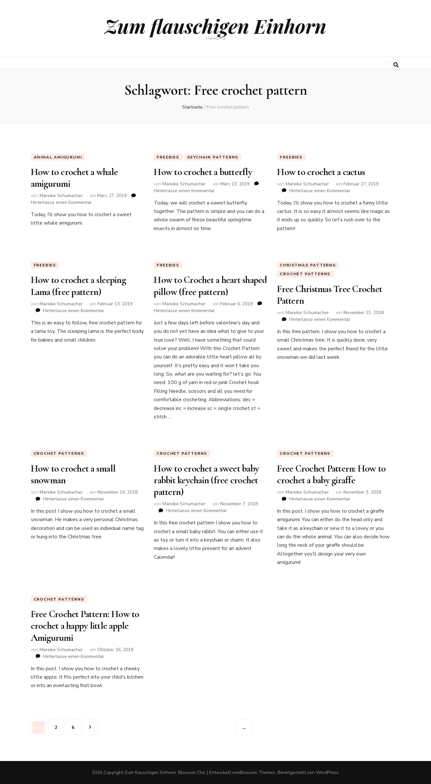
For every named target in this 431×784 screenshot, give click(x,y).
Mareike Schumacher (61, 196)
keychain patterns (213, 157)
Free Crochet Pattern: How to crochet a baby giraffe (331, 474)
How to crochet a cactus (321, 172)
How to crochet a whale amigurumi (74, 178)
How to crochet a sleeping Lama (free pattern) (78, 286)
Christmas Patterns (308, 265)
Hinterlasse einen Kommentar (61, 202)
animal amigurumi (58, 157)
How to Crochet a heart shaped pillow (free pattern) (210, 286)
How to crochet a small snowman (73, 474)
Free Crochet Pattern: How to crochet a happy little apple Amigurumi (85, 626)
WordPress (327, 772)
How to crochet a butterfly (203, 172)
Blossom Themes (257, 772)
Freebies (168, 157)
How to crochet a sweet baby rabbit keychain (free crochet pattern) (206, 480)
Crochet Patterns (305, 273)
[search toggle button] (396, 65)
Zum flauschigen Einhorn (215, 26)
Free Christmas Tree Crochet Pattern (329, 295)
